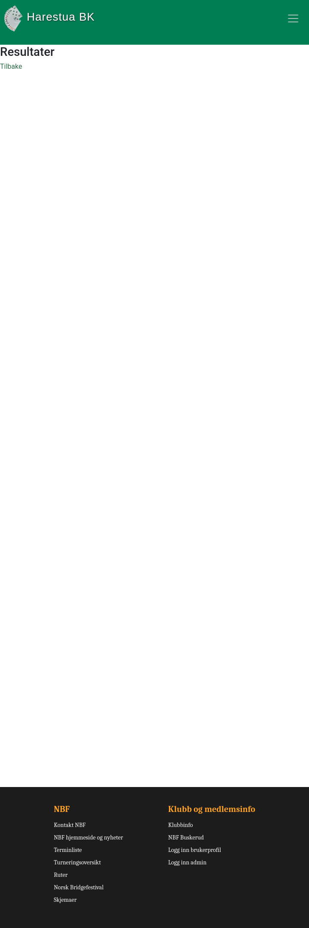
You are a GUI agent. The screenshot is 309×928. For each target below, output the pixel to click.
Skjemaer (65, 899)
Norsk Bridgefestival (79, 887)
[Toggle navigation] (293, 18)
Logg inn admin (187, 862)
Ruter (60, 875)
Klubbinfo (180, 825)
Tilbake (11, 66)
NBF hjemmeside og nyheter (88, 837)
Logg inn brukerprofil (194, 850)
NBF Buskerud (186, 837)
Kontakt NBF (70, 825)
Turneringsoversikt (77, 862)
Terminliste (68, 850)
